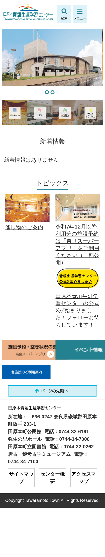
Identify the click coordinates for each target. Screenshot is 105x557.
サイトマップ (21, 477)
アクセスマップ (83, 477)
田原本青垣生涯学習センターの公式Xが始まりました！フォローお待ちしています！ (77, 310)
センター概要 (52, 477)
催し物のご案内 (24, 227)
